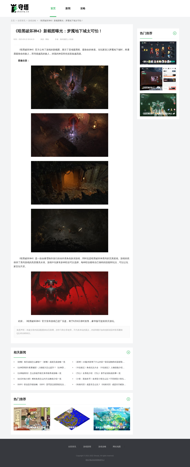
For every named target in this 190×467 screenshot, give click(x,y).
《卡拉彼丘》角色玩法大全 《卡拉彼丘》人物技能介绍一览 (100, 367)
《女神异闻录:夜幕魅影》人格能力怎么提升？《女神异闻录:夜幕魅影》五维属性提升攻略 (41, 367)
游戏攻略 (32, 20)
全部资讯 (21, 20)
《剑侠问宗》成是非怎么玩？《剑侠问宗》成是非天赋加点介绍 (100, 384)
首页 (53, 8)
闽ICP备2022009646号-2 (95, 460)
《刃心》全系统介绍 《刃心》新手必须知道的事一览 (98, 373)
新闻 (67, 8)
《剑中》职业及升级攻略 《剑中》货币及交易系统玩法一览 (41, 384)
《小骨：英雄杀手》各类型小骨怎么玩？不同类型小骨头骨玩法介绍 (100, 379)
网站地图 (117, 446)
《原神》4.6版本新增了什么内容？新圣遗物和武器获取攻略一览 (100, 362)
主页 (13, 20)
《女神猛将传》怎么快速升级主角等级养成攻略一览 (38, 373)
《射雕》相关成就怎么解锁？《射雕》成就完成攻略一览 (40, 362)
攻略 (82, 8)
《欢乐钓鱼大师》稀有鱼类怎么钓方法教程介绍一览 (38, 379)
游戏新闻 (87, 446)
